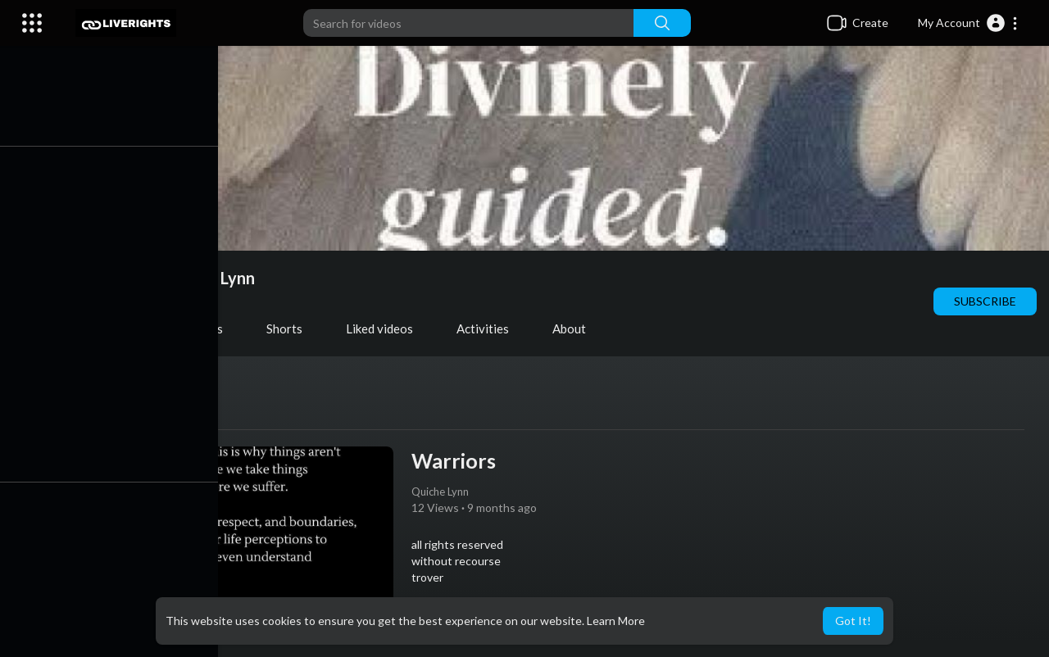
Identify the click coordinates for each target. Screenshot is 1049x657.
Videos (117, 328)
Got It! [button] (853, 621)
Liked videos (386, 328)
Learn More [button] (616, 621)
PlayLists (204, 328)
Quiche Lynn (217, 278)
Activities (490, 328)
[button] (968, 23)
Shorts (292, 328)
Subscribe (985, 301)
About (576, 328)
